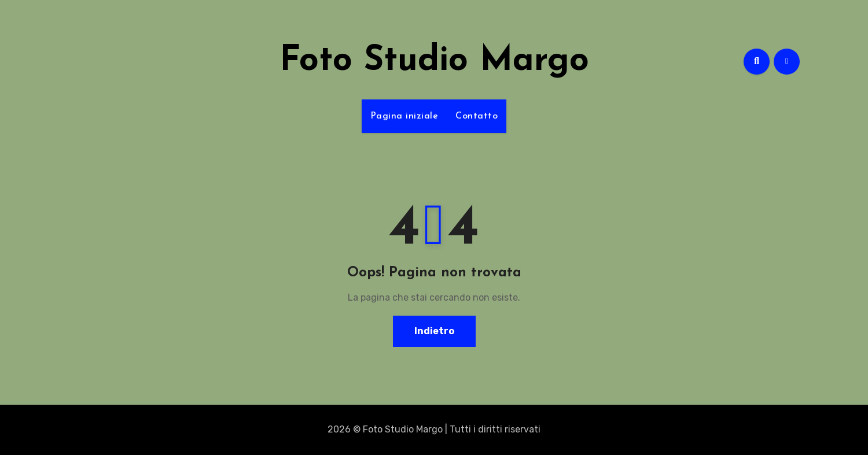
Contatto (476, 116)
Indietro (434, 330)
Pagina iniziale (404, 116)
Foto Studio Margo (434, 61)
